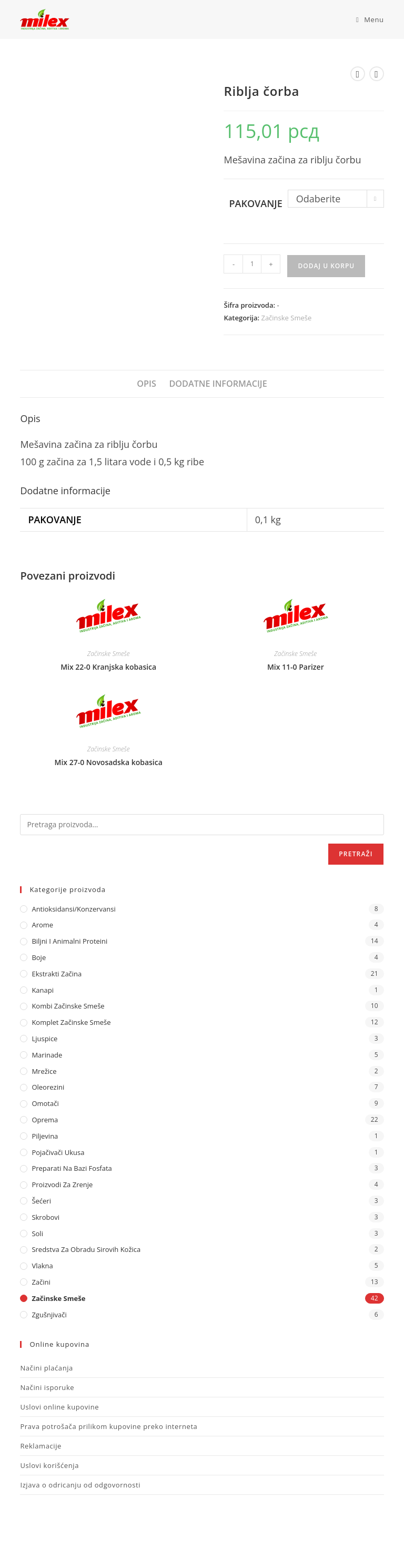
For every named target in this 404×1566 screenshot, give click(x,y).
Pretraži (355, 853)
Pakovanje (255, 203)
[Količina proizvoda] (252, 264)
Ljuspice (44, 1038)
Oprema (45, 1119)
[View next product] (376, 73)
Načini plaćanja (46, 1368)
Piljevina (45, 1136)
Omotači (45, 1103)
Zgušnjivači (49, 1314)
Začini (41, 1282)
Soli (37, 1233)
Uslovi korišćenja (49, 1465)
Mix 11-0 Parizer (295, 667)
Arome (42, 924)
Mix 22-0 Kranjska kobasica (108, 667)
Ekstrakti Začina (57, 973)
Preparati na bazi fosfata (72, 1168)
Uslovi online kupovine (59, 1407)
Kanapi (43, 990)
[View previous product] (357, 73)
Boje (39, 957)
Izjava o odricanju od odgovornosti (80, 1485)
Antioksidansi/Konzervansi (73, 909)
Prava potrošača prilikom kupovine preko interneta (108, 1426)
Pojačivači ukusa (58, 1152)
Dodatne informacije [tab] (218, 383)
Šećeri (41, 1201)
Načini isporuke (47, 1387)
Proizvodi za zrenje (62, 1184)
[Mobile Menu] (366, 19)
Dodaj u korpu (326, 265)
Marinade (47, 1055)
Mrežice (44, 1071)
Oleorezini (48, 1087)
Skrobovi (45, 1217)
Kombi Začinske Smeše (68, 1006)
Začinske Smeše (286, 317)
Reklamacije (41, 1446)
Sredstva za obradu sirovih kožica (86, 1249)
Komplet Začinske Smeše (71, 1022)
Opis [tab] (146, 383)
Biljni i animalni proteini (69, 941)
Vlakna (42, 1265)
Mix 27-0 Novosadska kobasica (109, 762)
